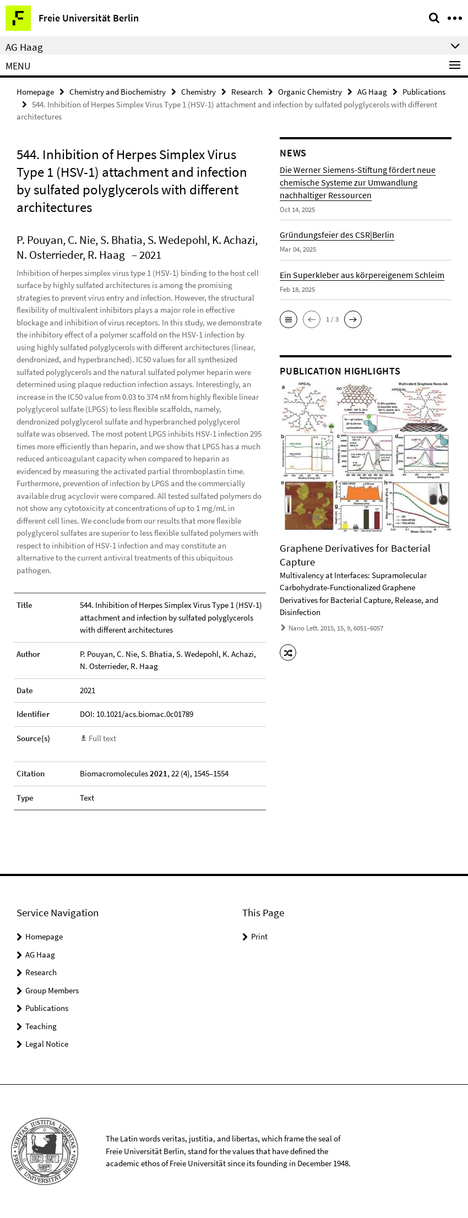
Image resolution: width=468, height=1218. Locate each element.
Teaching (41, 1026)
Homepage (35, 91)
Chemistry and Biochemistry (117, 91)
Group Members (52, 990)
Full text (102, 738)
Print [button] (259, 936)
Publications (423, 91)
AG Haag (372, 91)
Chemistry (198, 91)
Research (247, 91)
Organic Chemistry (310, 91)
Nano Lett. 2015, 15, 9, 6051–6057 (336, 628)
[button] (288, 319)
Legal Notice (46, 1043)
